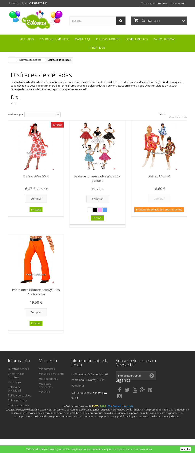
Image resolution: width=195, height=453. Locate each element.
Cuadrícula (174, 115)
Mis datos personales (46, 385)
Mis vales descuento (51, 374)
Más (13, 103)
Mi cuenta (48, 360)
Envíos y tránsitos (18, 405)
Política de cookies (19, 395)
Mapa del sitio (17, 410)
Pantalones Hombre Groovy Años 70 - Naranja (36, 292)
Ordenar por (15, 114)
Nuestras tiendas (18, 369)
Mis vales (44, 392)
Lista (184, 115)
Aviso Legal (14, 382)
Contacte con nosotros (154, 3)
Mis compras (47, 369)
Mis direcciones (48, 379)
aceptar (185, 449)
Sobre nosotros (17, 400)
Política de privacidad (14, 388)
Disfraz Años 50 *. (36, 176)
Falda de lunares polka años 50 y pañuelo (97, 178)
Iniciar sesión (177, 3)
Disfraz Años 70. (159, 176)
